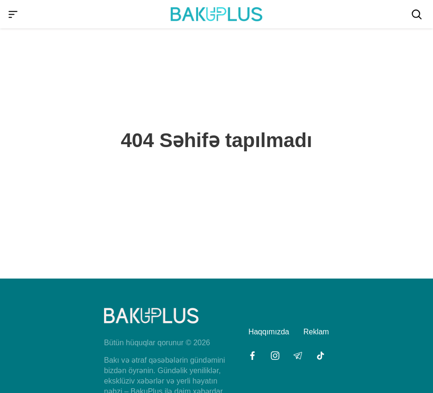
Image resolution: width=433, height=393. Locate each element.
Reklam (316, 332)
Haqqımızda (268, 332)
